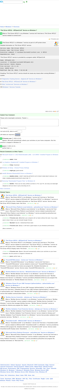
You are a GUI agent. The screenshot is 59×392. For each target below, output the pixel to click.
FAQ (17, 382)
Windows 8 (19, 371)
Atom (29, 376)
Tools (48, 370)
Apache (24, 366)
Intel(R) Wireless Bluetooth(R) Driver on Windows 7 (17, 175)
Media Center (29, 368)
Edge (47, 366)
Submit (18, 136)
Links (47, 380)
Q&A (51, 380)
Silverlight (39, 370)
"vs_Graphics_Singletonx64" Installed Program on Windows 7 (20, 163)
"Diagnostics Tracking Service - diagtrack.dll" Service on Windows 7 (22, 78)
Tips (44, 370)
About (18, 376)
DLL (27, 380)
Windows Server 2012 (7, 373)
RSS (26, 376)
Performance (12, 370)
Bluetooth (30, 366)
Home (2, 26)
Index (22, 376)
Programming (24, 370)
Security (32, 370)
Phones (8, 382)
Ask (33, 376)
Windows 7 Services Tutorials (11, 87)
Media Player (38, 368)
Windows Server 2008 (41, 371)
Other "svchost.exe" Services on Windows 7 (15, 84)
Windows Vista (33, 373)
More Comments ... (6, 190)
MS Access (3, 370)
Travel (13, 382)
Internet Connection (6, 368)
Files (30, 380)
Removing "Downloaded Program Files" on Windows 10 (18, 182)
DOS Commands (39, 366)
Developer (8, 380)
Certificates (36, 380)
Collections (11, 376)
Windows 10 (4, 371)
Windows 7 (9, 26)
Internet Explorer (19, 368)
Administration (5, 366)
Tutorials (53, 370)
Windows (19, 380)
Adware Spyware (16, 366)
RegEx (43, 380)
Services (16, 26)
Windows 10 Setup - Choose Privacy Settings (15, 169)
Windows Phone (29, 371)
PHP (18, 370)
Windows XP (43, 373)
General (51, 366)
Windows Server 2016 (21, 373)
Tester (2, 380)
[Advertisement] (29, 14)
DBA (13, 380)
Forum (22, 382)
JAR (23, 380)
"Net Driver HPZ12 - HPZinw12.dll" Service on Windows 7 (19, 81)
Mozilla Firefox (48, 368)
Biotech (2, 382)
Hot (6, 376)
